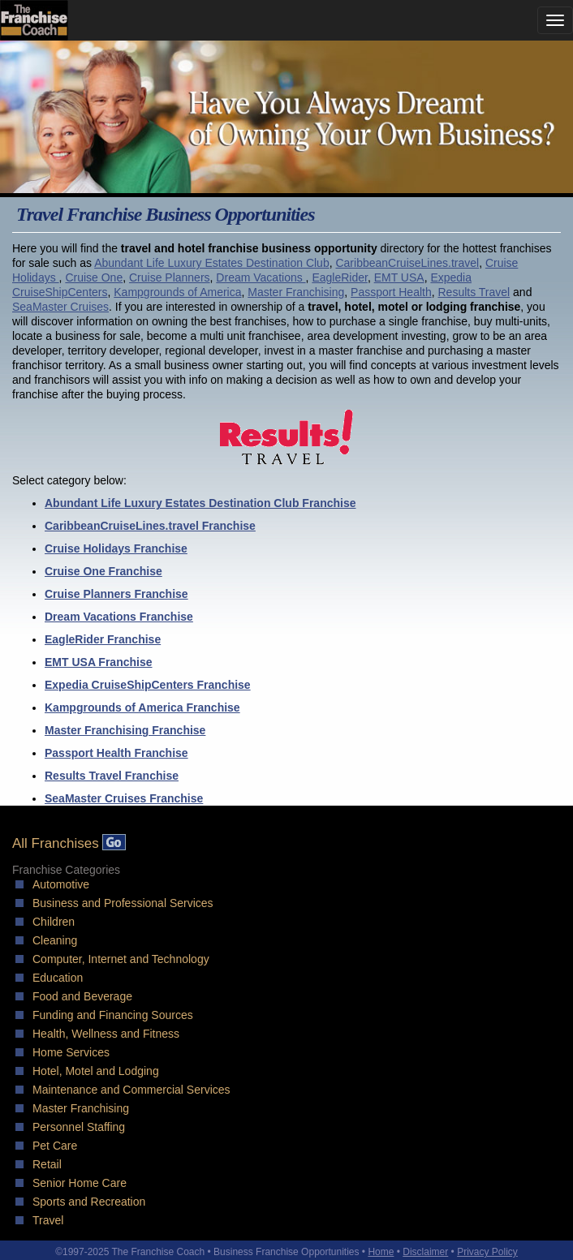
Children (53, 921)
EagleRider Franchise (103, 639)
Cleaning (54, 940)
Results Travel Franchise (112, 775)
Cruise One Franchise (103, 571)
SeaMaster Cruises (60, 306)
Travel (47, 1220)
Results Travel (473, 292)
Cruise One (94, 277)
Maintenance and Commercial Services (131, 1089)
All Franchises (69, 843)
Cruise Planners (169, 277)
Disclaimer (425, 1252)
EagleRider (340, 277)
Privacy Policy (487, 1252)
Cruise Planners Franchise (116, 593)
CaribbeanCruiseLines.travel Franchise (150, 525)
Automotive (60, 884)
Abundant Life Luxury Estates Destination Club (212, 262)
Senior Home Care (79, 1182)
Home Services (71, 1052)
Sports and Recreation (88, 1201)
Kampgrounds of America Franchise (142, 707)
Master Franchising (296, 292)
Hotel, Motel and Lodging (95, 1070)
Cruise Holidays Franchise (116, 548)
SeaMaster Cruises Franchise (124, 798)
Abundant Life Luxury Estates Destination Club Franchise (200, 503)
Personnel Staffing (78, 1126)
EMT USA (399, 277)
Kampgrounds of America (177, 292)
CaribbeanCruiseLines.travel (407, 262)
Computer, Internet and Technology (120, 959)
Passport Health (391, 292)
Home (381, 1252)
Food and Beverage (82, 996)
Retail (47, 1164)
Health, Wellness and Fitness (105, 1033)
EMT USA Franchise (99, 662)
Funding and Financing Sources (112, 1014)
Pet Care (54, 1145)
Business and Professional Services (122, 903)
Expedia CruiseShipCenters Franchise (148, 684)
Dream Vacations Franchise (119, 616)
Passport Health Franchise (116, 752)
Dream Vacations (260, 277)
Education (57, 977)
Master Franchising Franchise (125, 730)
